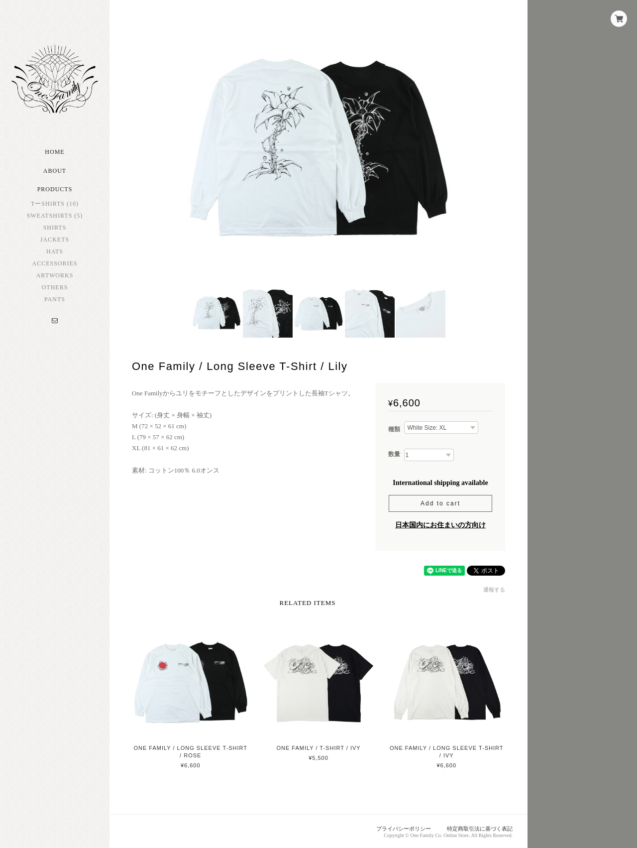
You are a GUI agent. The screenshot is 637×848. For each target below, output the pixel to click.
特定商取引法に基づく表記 (480, 829)
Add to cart (440, 503)
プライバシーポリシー (403, 829)
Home (54, 151)
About (54, 170)
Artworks (55, 275)
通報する (494, 590)
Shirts (55, 227)
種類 (394, 429)
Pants (54, 299)
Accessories (54, 263)
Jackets (54, 239)
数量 (394, 454)
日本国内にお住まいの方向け (440, 525)
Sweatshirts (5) (55, 215)
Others (55, 287)
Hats (54, 251)
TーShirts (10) (55, 203)
